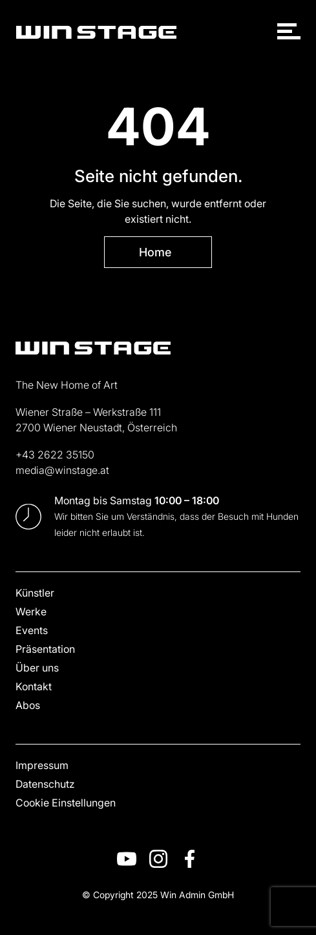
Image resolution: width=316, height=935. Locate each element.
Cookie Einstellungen (66, 802)
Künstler (35, 592)
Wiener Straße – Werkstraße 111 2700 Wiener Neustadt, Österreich (96, 419)
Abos (28, 704)
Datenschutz (45, 783)
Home (155, 251)
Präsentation (45, 648)
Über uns (37, 667)
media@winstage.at (62, 469)
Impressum (42, 764)
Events (32, 629)
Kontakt (34, 686)
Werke (31, 611)
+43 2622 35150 (55, 454)
